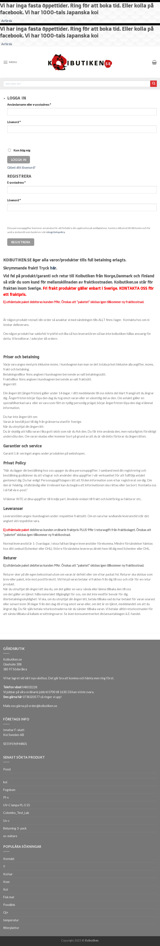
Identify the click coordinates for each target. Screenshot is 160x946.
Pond (7, 769)
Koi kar (8, 874)
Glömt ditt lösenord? (21, 167)
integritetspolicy (55, 232)
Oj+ (5, 912)
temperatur (11, 920)
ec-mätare (10, 836)
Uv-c (6, 820)
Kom (6, 882)
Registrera (20, 242)
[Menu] (10, 62)
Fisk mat (8, 897)
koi (5, 782)
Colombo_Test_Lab (16, 813)
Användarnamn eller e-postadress (29, 104)
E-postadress (16, 182)
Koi (5, 889)
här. (53, 268)
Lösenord (14, 122)
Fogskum (9, 790)
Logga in (18, 159)
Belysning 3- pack (15, 828)
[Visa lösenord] (11, 139)
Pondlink (9, 905)
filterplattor (11, 928)
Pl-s (6, 797)
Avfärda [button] (6, 21)
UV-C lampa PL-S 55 (16, 805)
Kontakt (8, 859)
